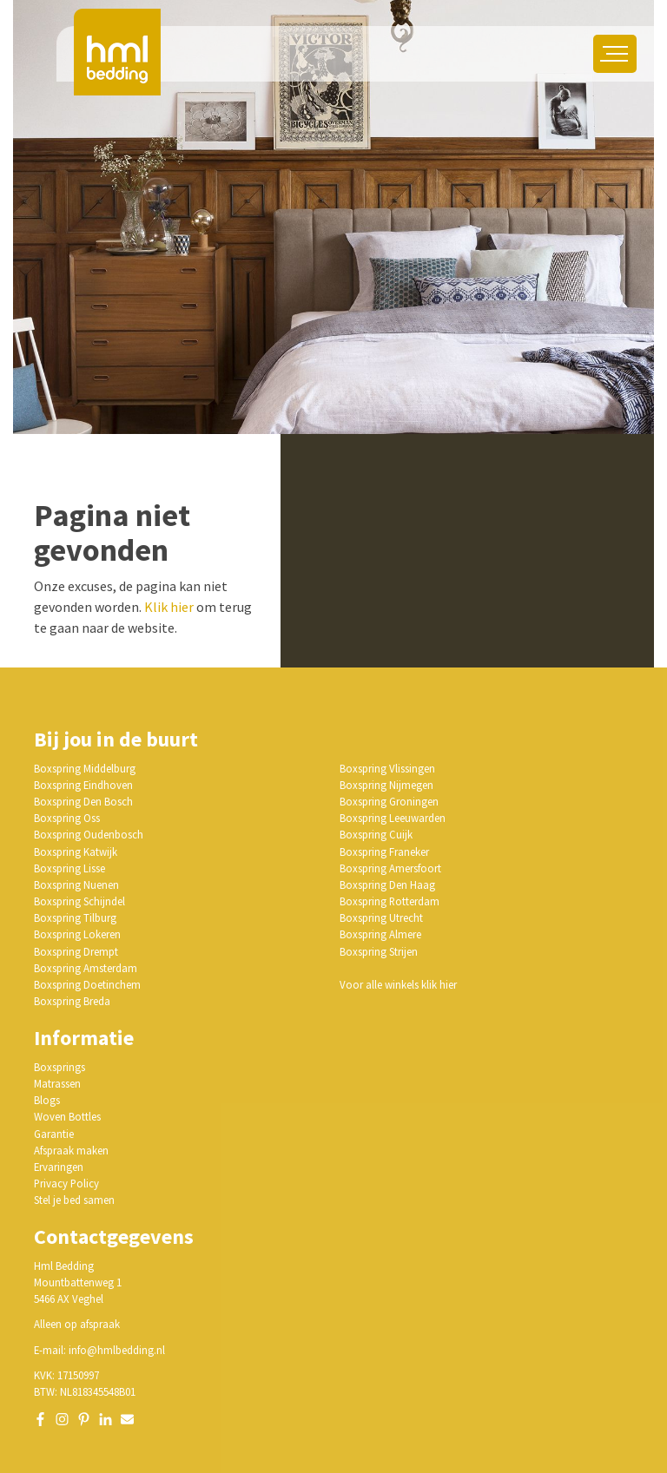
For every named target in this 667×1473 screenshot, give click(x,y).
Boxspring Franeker (384, 851)
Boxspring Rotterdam (389, 901)
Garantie (54, 1134)
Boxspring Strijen (379, 951)
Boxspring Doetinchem (87, 984)
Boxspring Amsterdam (85, 968)
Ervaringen (58, 1167)
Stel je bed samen (74, 1200)
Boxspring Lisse (69, 868)
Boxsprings (59, 1067)
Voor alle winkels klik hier (398, 984)
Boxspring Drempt (76, 951)
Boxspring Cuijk (376, 834)
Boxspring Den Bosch (83, 801)
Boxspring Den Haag (387, 884)
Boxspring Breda (72, 1001)
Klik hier (169, 606)
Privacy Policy (66, 1183)
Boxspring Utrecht (381, 917)
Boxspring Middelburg (84, 768)
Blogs (47, 1100)
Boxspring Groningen (389, 801)
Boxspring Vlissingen (387, 768)
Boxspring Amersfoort (390, 868)
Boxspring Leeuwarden (393, 818)
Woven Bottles (67, 1116)
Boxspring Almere (380, 934)
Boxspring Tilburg (75, 917)
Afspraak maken (71, 1150)
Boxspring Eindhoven (83, 785)
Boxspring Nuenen (76, 884)
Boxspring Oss (67, 818)
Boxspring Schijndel (79, 901)
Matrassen (57, 1083)
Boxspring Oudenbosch (88, 834)
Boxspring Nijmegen (386, 785)
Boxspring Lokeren (77, 934)
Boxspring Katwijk (75, 851)
